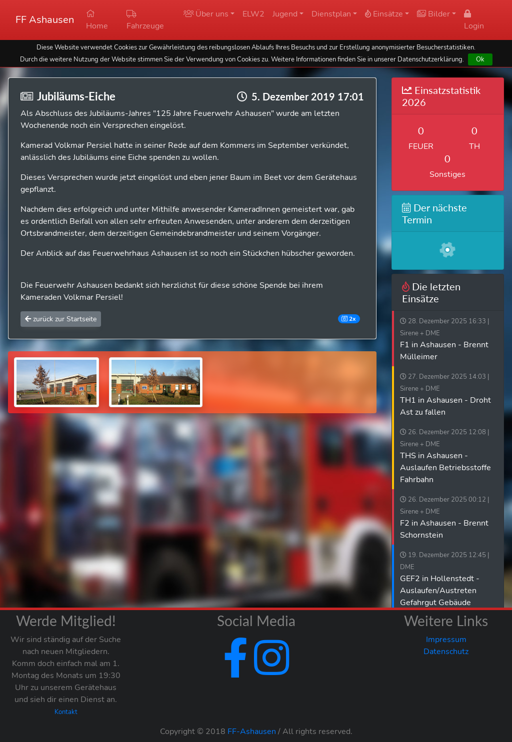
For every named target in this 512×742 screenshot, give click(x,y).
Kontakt (66, 712)
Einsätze (384, 13)
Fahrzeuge (145, 20)
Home (97, 20)
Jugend (285, 13)
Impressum (446, 639)
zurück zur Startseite (60, 319)
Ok (480, 59)
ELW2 (253, 13)
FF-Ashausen (252, 731)
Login (474, 20)
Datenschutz (446, 651)
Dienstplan (331, 13)
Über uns (206, 13)
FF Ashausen (45, 19)
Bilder (433, 13)
